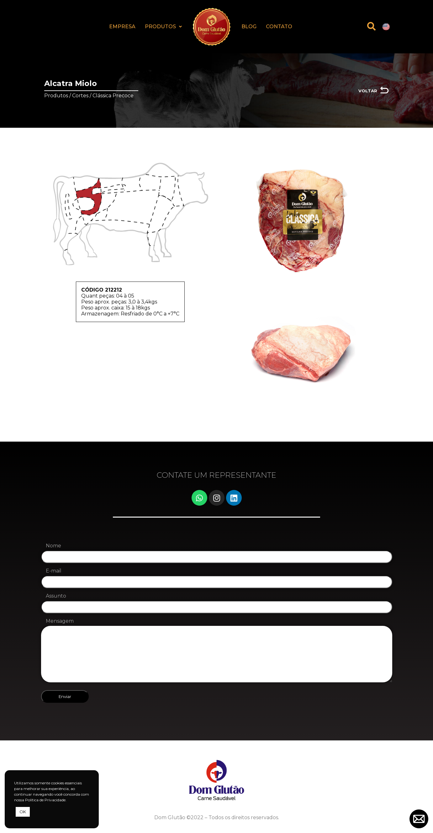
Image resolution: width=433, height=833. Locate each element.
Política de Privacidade (45, 800)
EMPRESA (122, 27)
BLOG (248, 27)
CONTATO (279, 27)
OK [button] (22, 811)
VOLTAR (367, 90)
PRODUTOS (163, 27)
